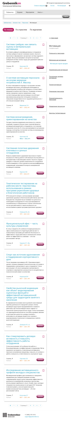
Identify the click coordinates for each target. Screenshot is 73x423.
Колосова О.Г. (24, 395)
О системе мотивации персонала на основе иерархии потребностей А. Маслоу (22, 80)
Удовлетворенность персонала (55, 99)
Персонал (25, 23)
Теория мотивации (55, 84)
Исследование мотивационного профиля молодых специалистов (23, 371)
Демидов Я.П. (24, 324)
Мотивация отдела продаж (59, 63)
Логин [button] (52, 6)
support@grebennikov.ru (32, 416)
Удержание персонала (56, 91)
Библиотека (7, 23)
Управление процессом (57, 106)
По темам (8, 30)
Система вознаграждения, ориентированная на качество (21, 118)
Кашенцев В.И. (24, 276)
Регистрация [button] (61, 6)
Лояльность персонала (56, 53)
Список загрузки (40, 6)
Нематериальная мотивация (58, 70)
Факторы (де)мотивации (57, 113)
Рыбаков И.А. (24, 212)
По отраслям (21, 30)
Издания (19, 12)
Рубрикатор (9, 12)
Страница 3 (23, 38)
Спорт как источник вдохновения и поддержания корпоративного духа (23, 257)
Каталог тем (16, 23)
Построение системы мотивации (56, 77)
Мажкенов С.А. (24, 105)
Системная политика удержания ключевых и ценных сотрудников (22, 150)
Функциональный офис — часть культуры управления (22, 224)
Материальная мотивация (57, 60)
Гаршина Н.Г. (23, 243)
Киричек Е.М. (23, 172)
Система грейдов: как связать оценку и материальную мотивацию (21, 46)
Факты (40, 12)
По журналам (36, 30)
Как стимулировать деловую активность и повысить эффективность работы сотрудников (20, 340)
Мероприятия (30, 12)
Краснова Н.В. (24, 66)
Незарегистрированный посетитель (58, 3)
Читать (40, 67)
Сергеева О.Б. (24, 358)
